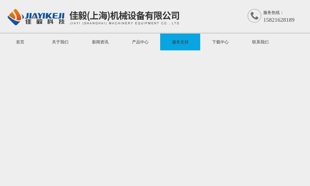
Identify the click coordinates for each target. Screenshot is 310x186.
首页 (20, 42)
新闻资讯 (100, 42)
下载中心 (220, 42)
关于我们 (60, 42)
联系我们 (260, 42)
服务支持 (180, 42)
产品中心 (140, 42)
